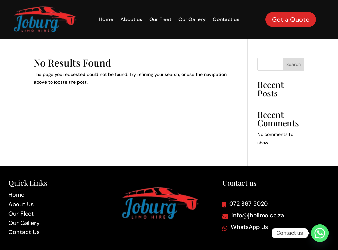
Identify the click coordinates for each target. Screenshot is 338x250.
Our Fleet (160, 20)
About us (131, 20)
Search (293, 64)
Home (106, 20)
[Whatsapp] (320, 233)
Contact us (226, 20)
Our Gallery (192, 20)
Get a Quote (291, 19)
